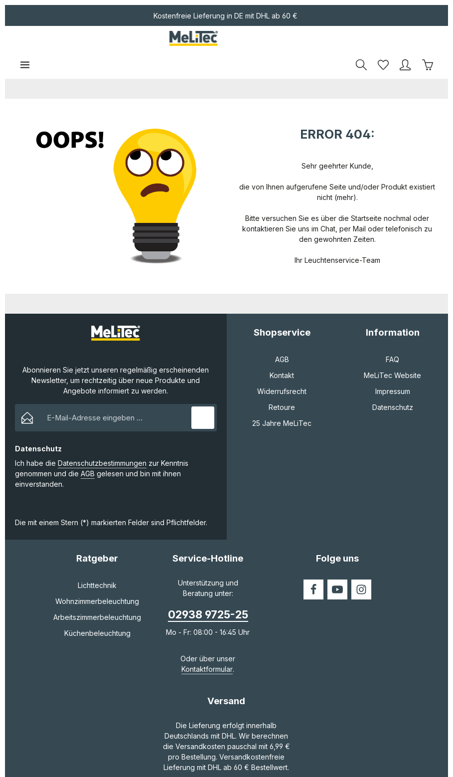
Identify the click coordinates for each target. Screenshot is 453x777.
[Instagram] (361, 565)
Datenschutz (392, 382)
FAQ (392, 334)
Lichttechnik (97, 561)
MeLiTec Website (392, 350)
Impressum (392, 366)
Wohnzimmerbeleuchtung (97, 577)
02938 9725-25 (208, 589)
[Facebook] (313, 565)
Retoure (282, 382)
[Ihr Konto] (405, 40)
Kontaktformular (207, 644)
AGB (88, 449)
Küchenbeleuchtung (97, 608)
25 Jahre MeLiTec (281, 398)
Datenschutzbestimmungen (102, 438)
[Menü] (25, 40)
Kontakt (282, 350)
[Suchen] (361, 40)
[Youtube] (337, 565)
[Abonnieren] (202, 393)
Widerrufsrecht (281, 366)
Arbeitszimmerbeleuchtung (97, 592)
